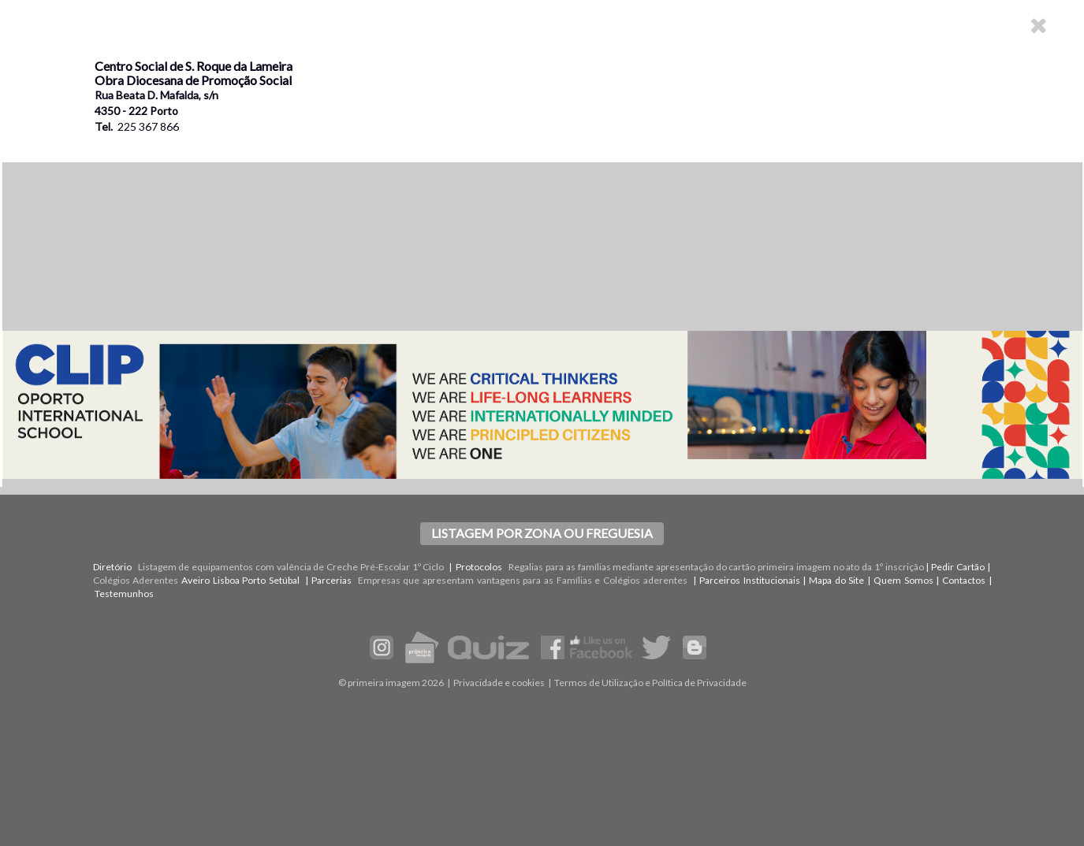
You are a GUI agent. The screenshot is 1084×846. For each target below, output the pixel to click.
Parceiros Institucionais (749, 580)
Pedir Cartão (958, 567)
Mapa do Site (836, 580)
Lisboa (226, 580)
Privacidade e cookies (499, 682)
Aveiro (195, 580)
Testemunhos (124, 593)
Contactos (963, 580)
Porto (254, 580)
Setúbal (284, 580)
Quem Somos (903, 580)
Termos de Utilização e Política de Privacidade (650, 682)
